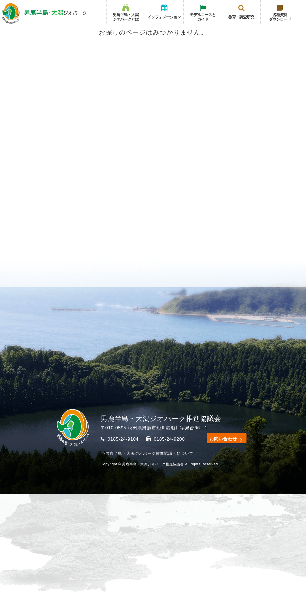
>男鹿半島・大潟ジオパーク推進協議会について (148, 453)
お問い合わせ (221, 438)
